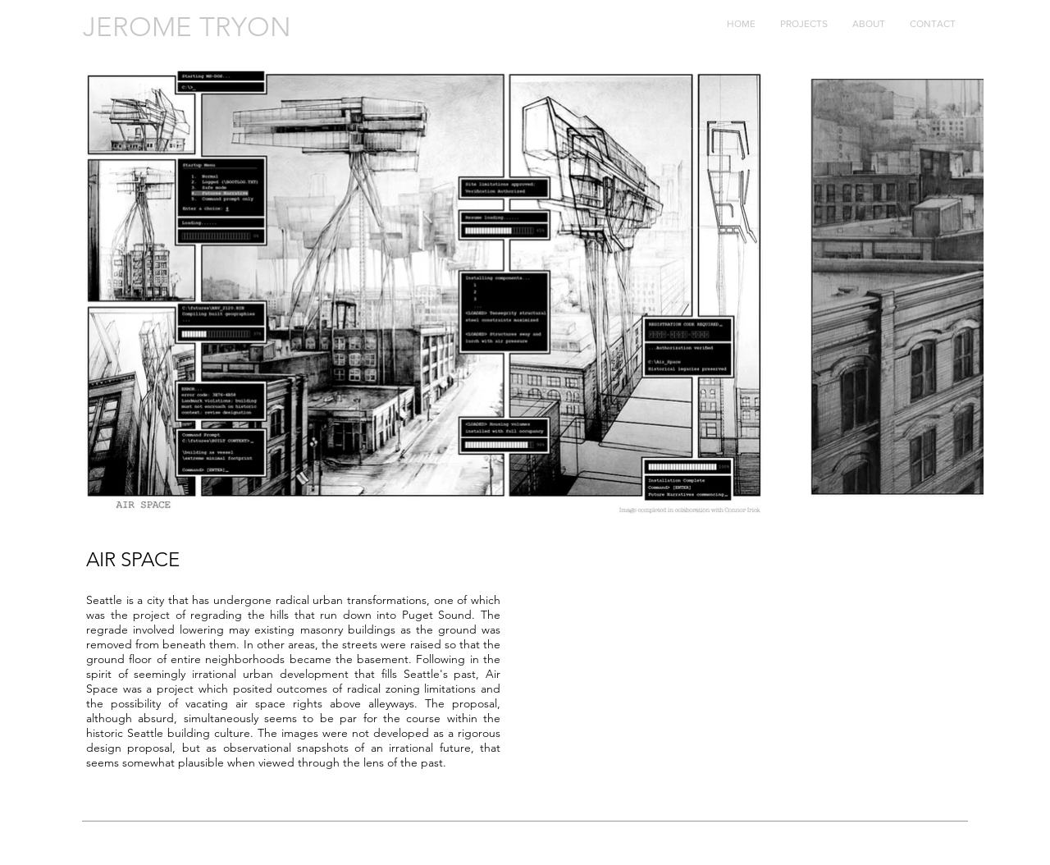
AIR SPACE (133, 559)
